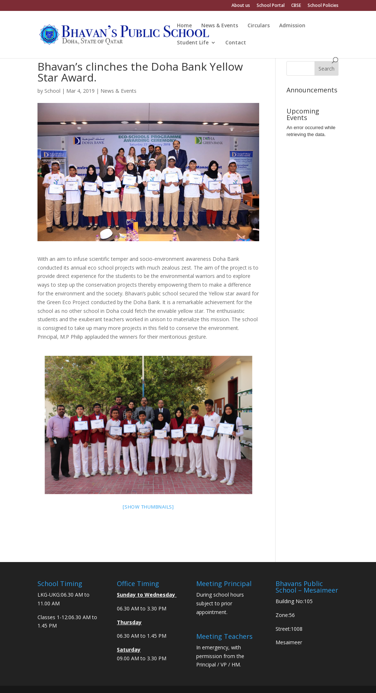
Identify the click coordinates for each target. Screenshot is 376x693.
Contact (235, 43)
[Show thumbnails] (148, 506)
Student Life (193, 43)
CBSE (296, 5)
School (52, 90)
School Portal (271, 5)
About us (240, 5)
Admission (292, 26)
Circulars (259, 26)
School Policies (323, 5)
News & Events (219, 26)
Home (184, 26)
